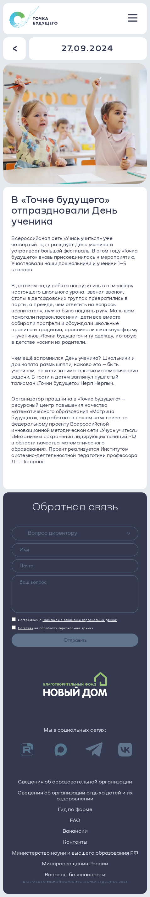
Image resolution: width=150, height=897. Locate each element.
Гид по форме (75, 809)
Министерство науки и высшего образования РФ (75, 853)
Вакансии (75, 831)
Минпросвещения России (75, 864)
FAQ (75, 820)
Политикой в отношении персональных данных (79, 620)
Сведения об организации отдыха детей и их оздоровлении (75, 796)
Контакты (75, 842)
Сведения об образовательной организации (75, 782)
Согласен (25, 628)
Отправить (75, 640)
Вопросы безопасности (75, 875)
